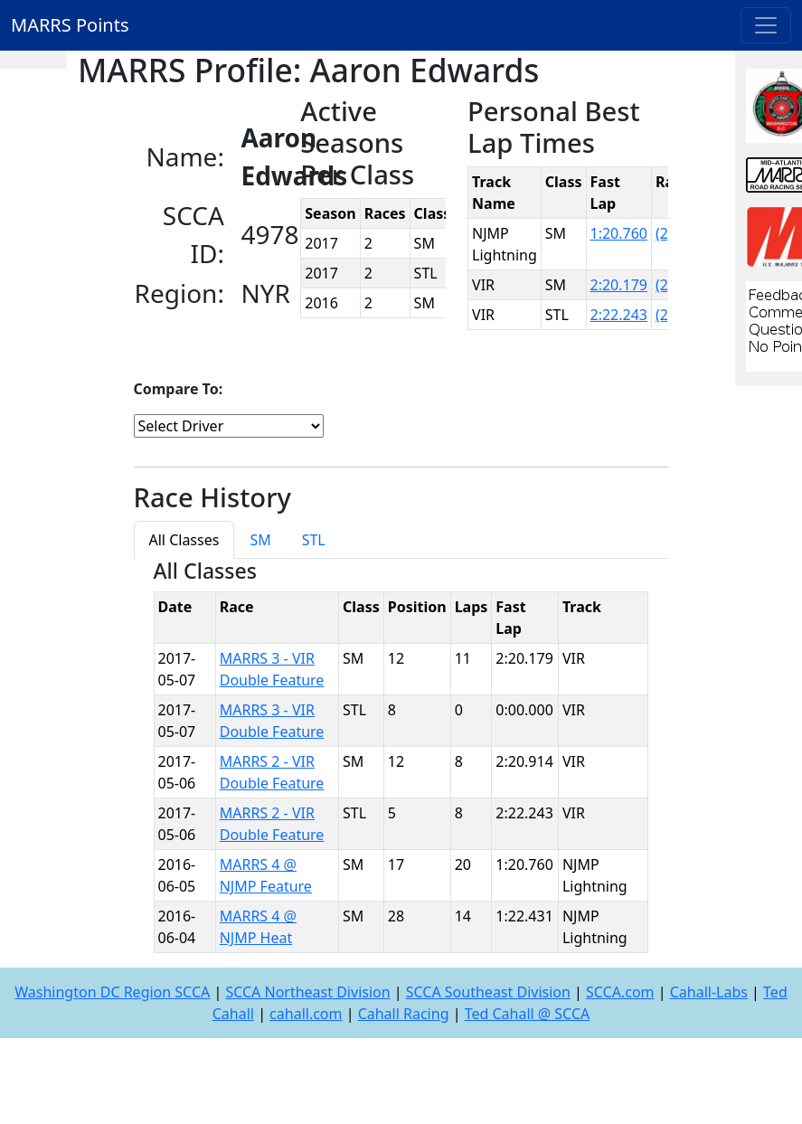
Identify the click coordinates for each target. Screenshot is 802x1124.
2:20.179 (619, 285)
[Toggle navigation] (766, 25)
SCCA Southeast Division (488, 992)
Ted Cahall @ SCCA (527, 1014)
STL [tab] (314, 540)
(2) (664, 233)
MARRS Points (70, 25)
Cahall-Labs (709, 992)
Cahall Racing (403, 1014)
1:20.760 (619, 233)
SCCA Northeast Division (307, 992)
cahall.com (305, 1014)
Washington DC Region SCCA (112, 992)
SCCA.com (620, 992)
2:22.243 (619, 315)
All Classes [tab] (184, 540)
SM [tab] (260, 540)
